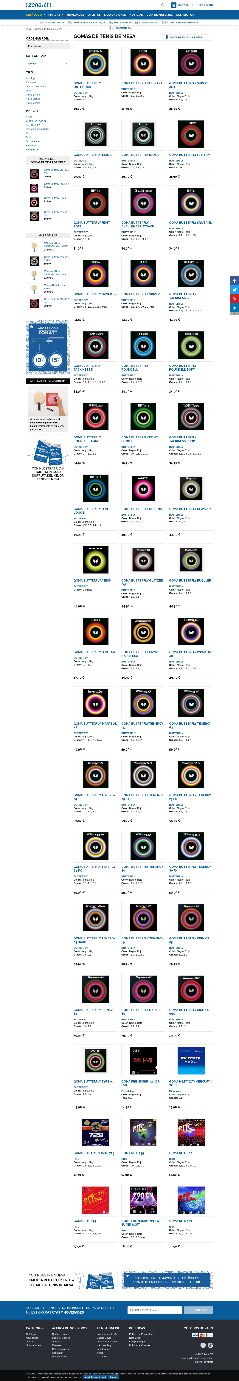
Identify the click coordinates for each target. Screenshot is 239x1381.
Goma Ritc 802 (180, 1153)
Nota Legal (135, 1337)
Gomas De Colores (36, 86)
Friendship (31, 145)
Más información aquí (95, 1377)
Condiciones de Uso (107, 1334)
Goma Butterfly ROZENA (56, 184)
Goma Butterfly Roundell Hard (87, 439)
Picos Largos (33, 98)
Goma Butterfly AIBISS (92, 580)
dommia (208, 1361)
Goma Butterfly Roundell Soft (182, 367)
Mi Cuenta (102, 1356)
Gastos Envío (104, 1337)
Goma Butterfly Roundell (134, 367)
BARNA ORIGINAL (36, 120)
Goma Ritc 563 (180, 1221)
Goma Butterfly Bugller (190, 580)
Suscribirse (199, 1310)
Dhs (28, 133)
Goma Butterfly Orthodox (87, 85)
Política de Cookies (139, 1345)
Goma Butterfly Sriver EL (190, 222)
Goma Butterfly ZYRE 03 (94, 1081)
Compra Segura (137, 1341)
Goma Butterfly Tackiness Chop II (183, 439)
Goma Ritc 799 (85, 1221)
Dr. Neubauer (33, 141)
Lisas (29, 90)
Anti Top (30, 78)
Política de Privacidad (141, 1334)
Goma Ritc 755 (132, 1153)
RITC (76, 1158)
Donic (29, 137)
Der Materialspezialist (37, 129)
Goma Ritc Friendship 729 (94, 1153)
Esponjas (31, 82)
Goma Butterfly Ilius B (93, 155)
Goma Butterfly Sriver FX (95, 294)
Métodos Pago (104, 1345)
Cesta (183, 5)
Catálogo (35, 14)
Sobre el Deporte (61, 1337)
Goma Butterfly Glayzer (190, 509)
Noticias (136, 14)
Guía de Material (159, 14)
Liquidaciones (115, 14)
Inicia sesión (204, 5)
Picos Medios (33, 103)
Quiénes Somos (60, 1334)
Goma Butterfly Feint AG (94, 652)
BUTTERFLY (33, 124)
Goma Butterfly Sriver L (141, 294)
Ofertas (94, 14)
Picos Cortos (33, 94)
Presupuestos (59, 1356)
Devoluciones (104, 1349)
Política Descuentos (107, 1341)
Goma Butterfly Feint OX (189, 155)
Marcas (55, 14)
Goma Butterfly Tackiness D (87, 367)
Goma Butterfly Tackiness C (182, 296)
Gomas (32, 63)
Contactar (185, 14)
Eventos (56, 1345)
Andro (29, 116)
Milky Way (175, 1091)
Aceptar (113, 1377)
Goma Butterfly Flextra (55, 198)
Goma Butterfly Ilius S (140, 155)
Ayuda (100, 1352)
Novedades (75, 14)
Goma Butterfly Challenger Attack (137, 224)
